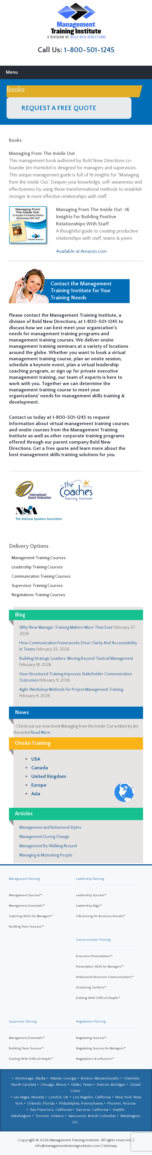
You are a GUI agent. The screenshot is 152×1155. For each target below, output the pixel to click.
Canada (39, 767)
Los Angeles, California (92, 1097)
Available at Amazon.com (81, 251)
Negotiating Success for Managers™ (101, 1048)
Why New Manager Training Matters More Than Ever (66, 627)
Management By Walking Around (48, 846)
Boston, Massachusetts (100, 1078)
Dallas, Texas (81, 1084)
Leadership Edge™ (89, 906)
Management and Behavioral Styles (50, 827)
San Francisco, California (51, 1110)
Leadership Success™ (91, 895)
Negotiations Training (91, 1021)
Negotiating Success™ (91, 1038)
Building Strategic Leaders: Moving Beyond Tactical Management (76, 658)
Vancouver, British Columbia (92, 1116)
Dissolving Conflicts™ (91, 987)
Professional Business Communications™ (105, 977)
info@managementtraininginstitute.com (67, 1146)
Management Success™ (25, 895)
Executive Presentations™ (94, 956)
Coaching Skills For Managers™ (31, 916)
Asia (35, 793)
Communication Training (93, 940)
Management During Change (44, 836)
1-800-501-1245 (89, 50)
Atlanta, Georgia (63, 1078)
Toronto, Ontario (49, 1116)
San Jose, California (92, 1110)
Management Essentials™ (27, 906)
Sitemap (110, 1146)
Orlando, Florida (41, 1103)
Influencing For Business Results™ (100, 916)
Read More (40, 732)
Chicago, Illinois (54, 1084)
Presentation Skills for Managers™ (100, 966)
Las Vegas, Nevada (29, 1097)
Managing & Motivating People (45, 855)
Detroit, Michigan (111, 1084)
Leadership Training (90, 879)
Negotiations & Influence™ (95, 1059)
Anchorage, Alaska (30, 1078)
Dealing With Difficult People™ (98, 998)
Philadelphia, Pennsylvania (81, 1103)
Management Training (24, 879)
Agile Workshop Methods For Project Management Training (71, 689)
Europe (38, 785)
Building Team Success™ (26, 926)
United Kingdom (48, 776)
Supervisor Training (23, 1021)
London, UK (59, 1097)
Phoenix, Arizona (121, 1103)
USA (35, 759)
